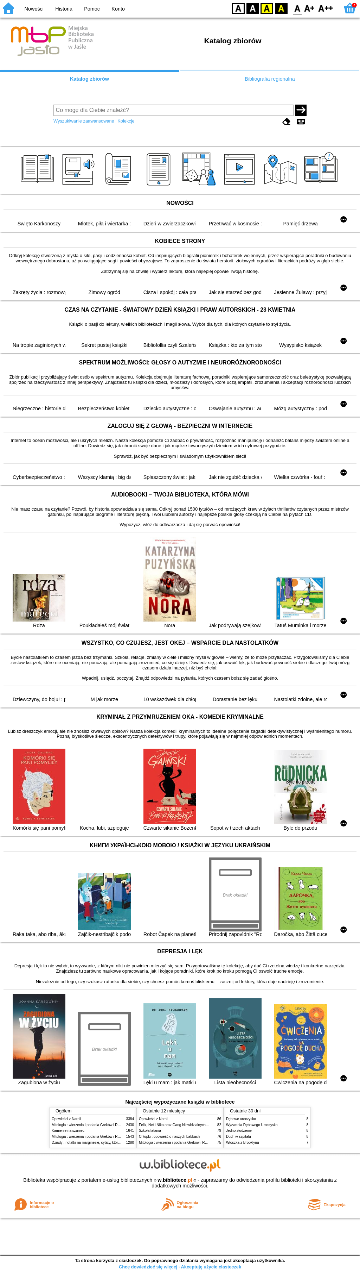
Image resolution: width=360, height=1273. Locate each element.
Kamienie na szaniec (68, 1130)
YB (266, 8)
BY (281, 8)
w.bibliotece (175, 1180)
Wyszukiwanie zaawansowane (83, 121)
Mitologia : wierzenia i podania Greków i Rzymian (90, 1125)
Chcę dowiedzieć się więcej (148, 1266)
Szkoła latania (150, 1130)
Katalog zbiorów (89, 79)
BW (252, 8)
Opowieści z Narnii (66, 1119)
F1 (309, 8)
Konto (118, 9)
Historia (63, 9)
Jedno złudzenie (239, 1130)
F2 (325, 8)
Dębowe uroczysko (241, 1119)
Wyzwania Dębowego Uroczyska (252, 1125)
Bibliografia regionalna (270, 79)
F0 (297, 8)
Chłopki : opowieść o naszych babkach (169, 1136)
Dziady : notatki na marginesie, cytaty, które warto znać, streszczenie (106, 1142)
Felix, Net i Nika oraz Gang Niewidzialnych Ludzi (177, 1125)
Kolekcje (125, 121)
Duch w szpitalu (238, 1136)
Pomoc (92, 9)
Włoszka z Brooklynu (242, 1142)
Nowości (34, 9)
